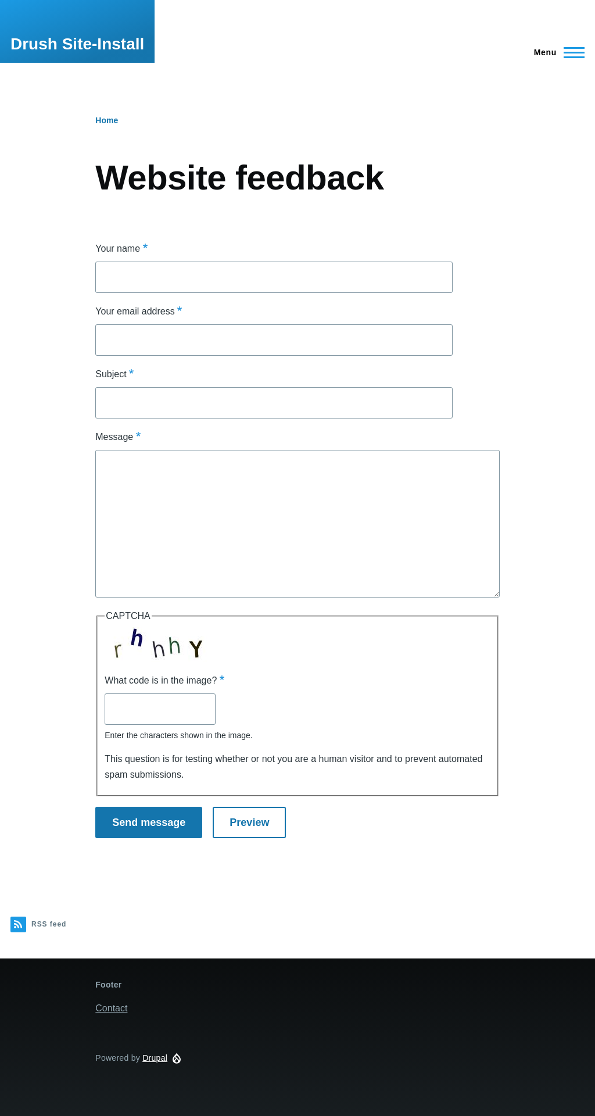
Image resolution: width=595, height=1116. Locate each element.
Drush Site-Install (77, 44)
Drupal (154, 1058)
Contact (111, 1008)
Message (114, 437)
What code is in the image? (161, 680)
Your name (117, 248)
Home (106, 120)
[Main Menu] (556, 52)
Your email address (134, 311)
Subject (110, 374)
